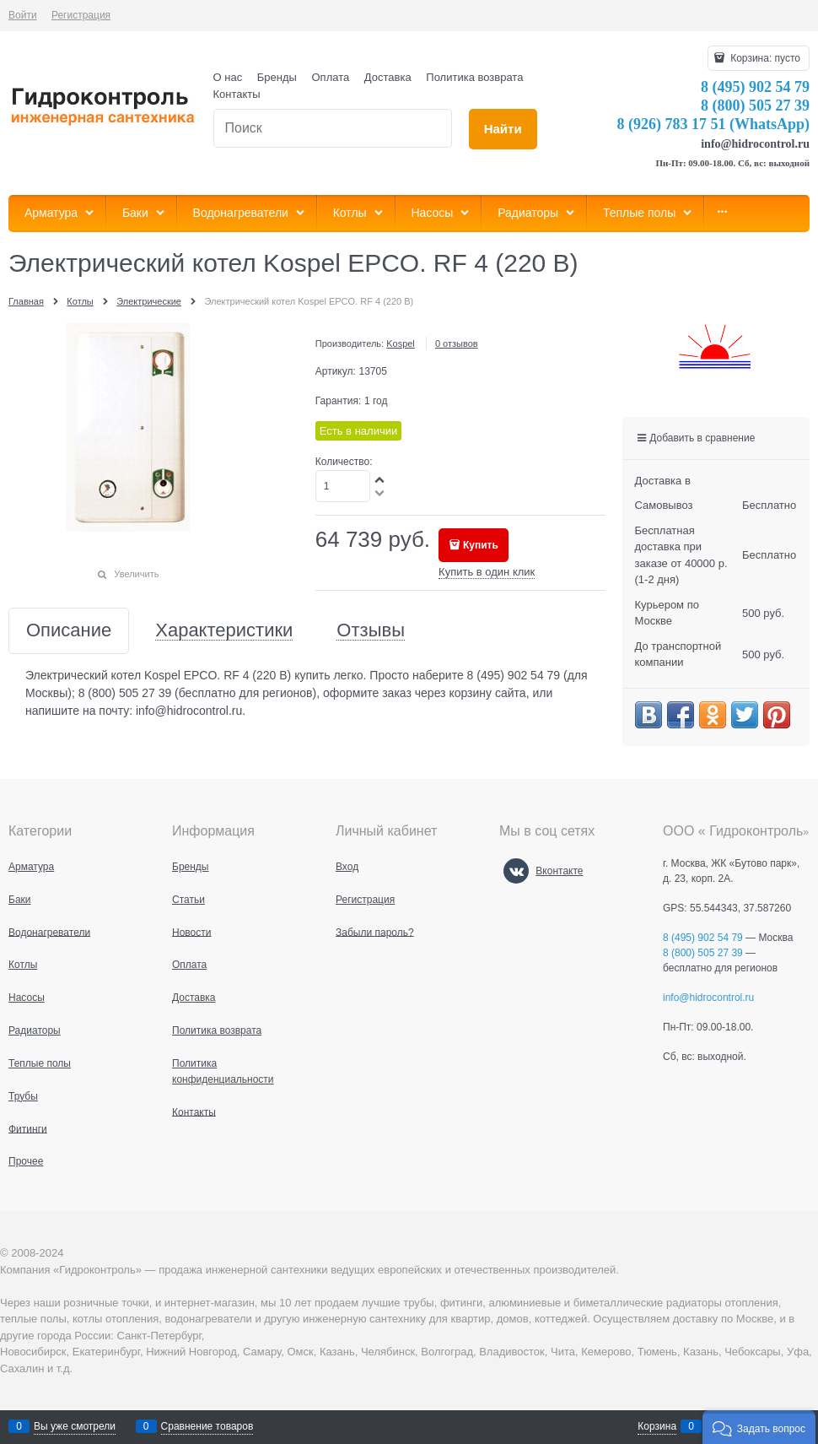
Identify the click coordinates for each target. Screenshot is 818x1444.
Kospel (400, 343)
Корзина (657, 1426)
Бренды (277, 77)
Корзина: (764, 58)
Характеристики (224, 631)
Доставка (388, 77)
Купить (480, 545)
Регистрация (80, 15)
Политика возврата (474, 77)
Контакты (237, 94)
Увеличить (136, 574)
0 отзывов (456, 343)
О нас (228, 77)
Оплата (331, 77)
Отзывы (370, 631)
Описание (68, 631)
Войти (22, 15)
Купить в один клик (487, 571)
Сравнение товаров (207, 1426)
